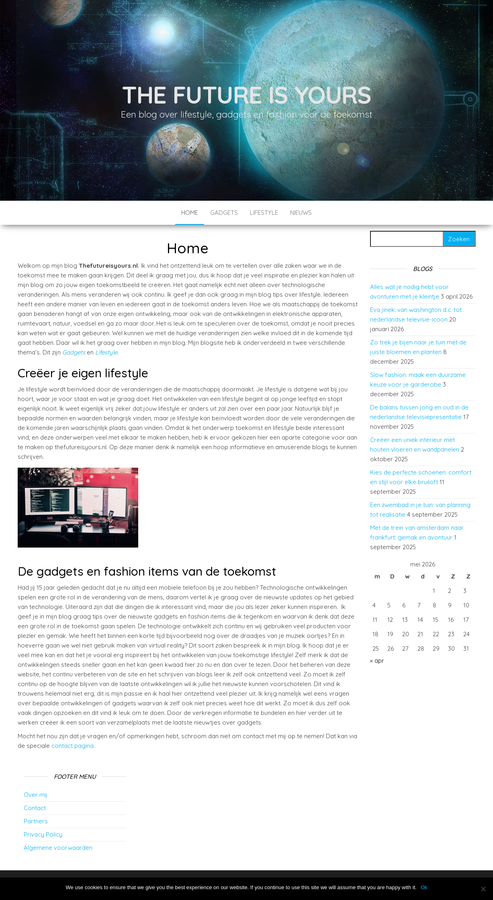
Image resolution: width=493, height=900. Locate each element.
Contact (35, 808)
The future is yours (246, 94)
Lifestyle (264, 212)
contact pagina (72, 745)
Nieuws (301, 212)
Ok (424, 887)
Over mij (35, 794)
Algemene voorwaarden (58, 847)
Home (189, 212)
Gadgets (224, 212)
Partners (36, 821)
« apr (377, 660)
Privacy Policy (43, 834)
